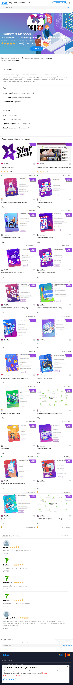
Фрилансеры (24, 3)
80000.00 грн (30, 281)
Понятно (10, 680)
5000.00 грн (30, 421)
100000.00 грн (66, 281)
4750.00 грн (66, 527)
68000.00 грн (66, 246)
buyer (5, 547)
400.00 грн (67, 175)
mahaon (6, 163)
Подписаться (65, 645)
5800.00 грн (66, 457)
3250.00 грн (66, 492)
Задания (13, 3)
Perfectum (7, 565)
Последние (65, 536)
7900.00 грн (30, 316)
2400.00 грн (30, 386)
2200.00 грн (66, 316)
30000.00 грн (30, 210)
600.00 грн (31, 351)
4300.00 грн (30, 175)
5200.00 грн (30, 457)
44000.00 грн (66, 210)
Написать (37, 48)
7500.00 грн (30, 527)
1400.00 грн (66, 351)
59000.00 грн (30, 246)
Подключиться (60, 3)
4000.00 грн (66, 386)
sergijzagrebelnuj (10, 618)
